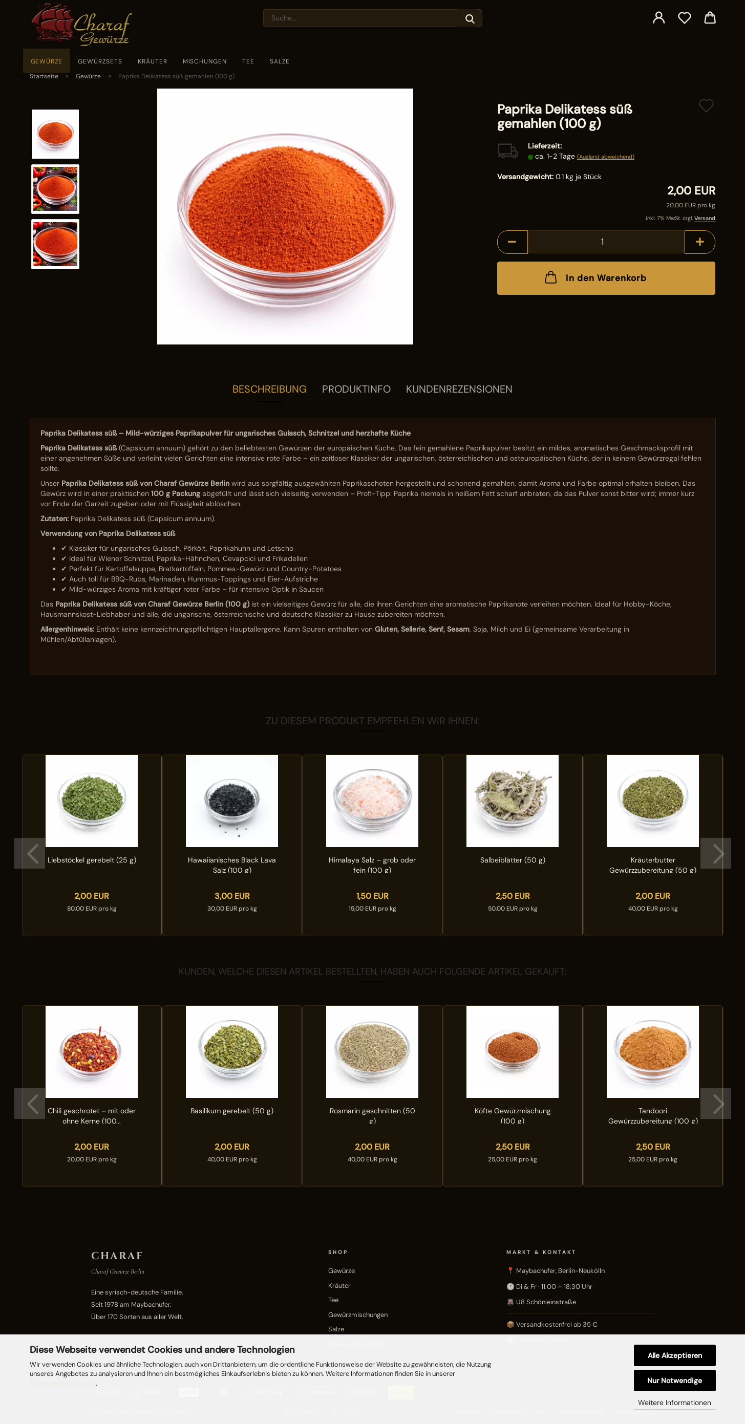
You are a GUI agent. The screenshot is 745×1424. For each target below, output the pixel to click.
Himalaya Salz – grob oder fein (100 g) (372, 864)
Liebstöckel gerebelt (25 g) (92, 860)
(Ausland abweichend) (605, 156)
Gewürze (47, 61)
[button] (659, 18)
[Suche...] (470, 18)
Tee (248, 61)
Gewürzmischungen (358, 1314)
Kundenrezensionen (459, 389)
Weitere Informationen (674, 1402)
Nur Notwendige (674, 1380)
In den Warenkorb (594, 277)
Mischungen (205, 61)
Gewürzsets (100, 61)
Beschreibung (269, 389)
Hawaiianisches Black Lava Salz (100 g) (232, 864)
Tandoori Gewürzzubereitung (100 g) (653, 1115)
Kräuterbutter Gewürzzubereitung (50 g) (652, 864)
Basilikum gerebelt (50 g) (231, 1110)
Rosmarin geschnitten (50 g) (372, 1115)
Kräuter (152, 61)
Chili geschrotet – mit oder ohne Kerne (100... (92, 1115)
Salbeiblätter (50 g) (512, 860)
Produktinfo (356, 389)
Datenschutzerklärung (63, 1383)
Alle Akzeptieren (675, 1355)
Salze (280, 61)
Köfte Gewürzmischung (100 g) (513, 1115)
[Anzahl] (606, 241)
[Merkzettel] (684, 18)
